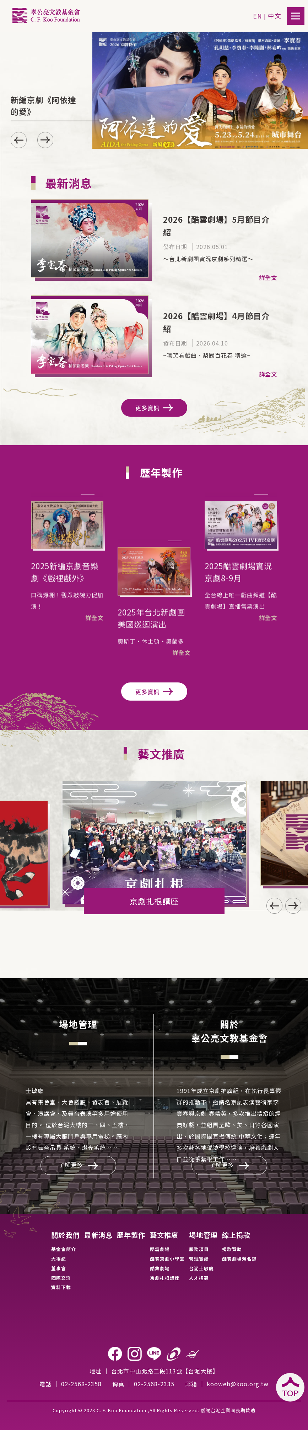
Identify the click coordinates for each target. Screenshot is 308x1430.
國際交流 (61, 1278)
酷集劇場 (160, 1268)
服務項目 (199, 1249)
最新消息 (98, 1235)
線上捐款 (236, 1235)
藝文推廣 (164, 1235)
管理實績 (199, 1258)
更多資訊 (154, 407)
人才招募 (199, 1278)
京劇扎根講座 (165, 1278)
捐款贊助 (232, 1249)
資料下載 (61, 1287)
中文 (274, 15)
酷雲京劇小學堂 (167, 1258)
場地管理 (203, 1235)
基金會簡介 (63, 1249)
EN (257, 15)
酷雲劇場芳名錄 (239, 1258)
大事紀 (58, 1258)
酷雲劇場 (160, 1249)
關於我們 (65, 1235)
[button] (45, 140)
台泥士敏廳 (201, 1268)
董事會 (58, 1268)
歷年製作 (131, 1235)
